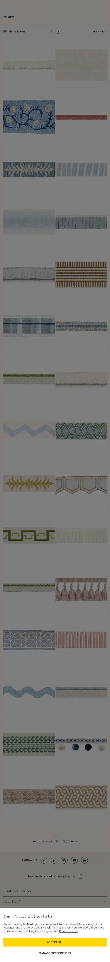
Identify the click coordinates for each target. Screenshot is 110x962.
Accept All (55, 942)
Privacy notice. (68, 931)
